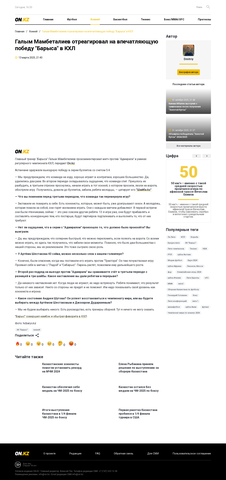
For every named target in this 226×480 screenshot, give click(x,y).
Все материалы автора (188, 148)
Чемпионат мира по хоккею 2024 (184, 315)
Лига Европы (192, 280)
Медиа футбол (175, 263)
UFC (207, 280)
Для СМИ (153, 453)
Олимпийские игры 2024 (189, 274)
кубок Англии (184, 257)
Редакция (75, 453)
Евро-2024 (192, 263)
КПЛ (183, 239)
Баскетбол (120, 19)
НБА (205, 251)
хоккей (36, 334)
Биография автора (188, 72)
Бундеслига (174, 245)
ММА (170, 286)
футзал (205, 309)
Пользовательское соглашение (192, 453)
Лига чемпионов (176, 251)
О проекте (49, 453)
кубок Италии (174, 280)
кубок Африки (174, 269)
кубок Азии (191, 309)
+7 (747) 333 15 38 (108, 471)
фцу (169, 274)
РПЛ (170, 257)
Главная (48, 19)
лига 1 (195, 304)
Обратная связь (123, 453)
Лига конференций (177, 304)
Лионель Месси (195, 269)
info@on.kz (44, 474)
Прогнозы (204, 19)
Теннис (145, 19)
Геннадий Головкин (177, 298)
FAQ (97, 453)
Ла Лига (171, 239)
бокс (195, 298)
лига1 (181, 286)
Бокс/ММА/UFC (174, 19)
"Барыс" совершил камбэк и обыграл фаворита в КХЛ (51, 320)
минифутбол (174, 309)
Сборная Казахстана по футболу (183, 292)
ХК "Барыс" (22, 334)
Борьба (194, 239)
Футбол (72, 19)
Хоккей (95, 19)
